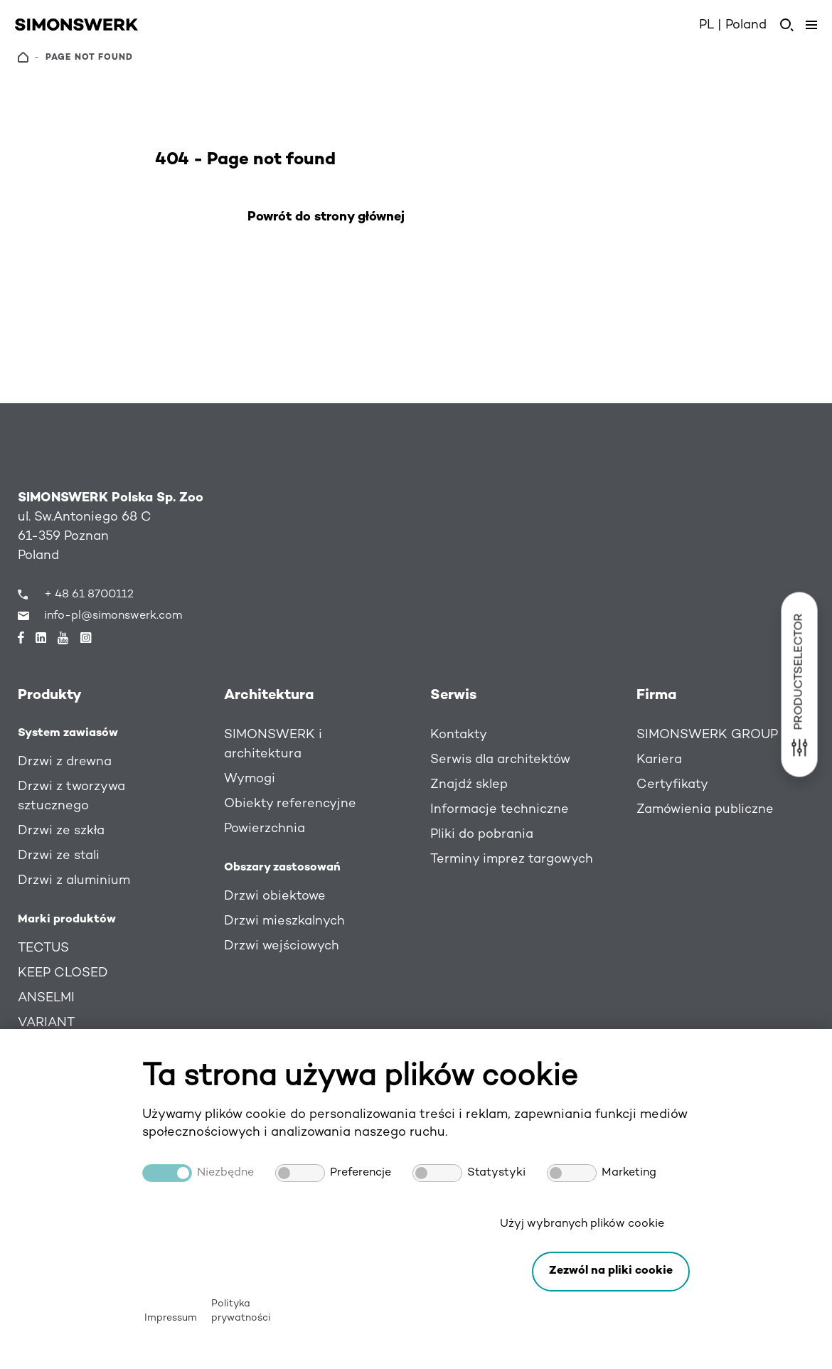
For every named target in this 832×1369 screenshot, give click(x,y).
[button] (611, 1271)
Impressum (170, 1318)
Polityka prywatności (241, 1311)
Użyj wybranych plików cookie (582, 1224)
